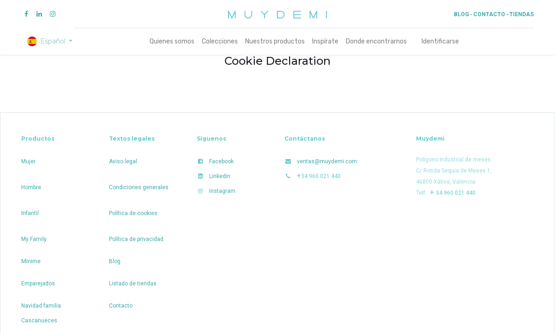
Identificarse (440, 41)
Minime (31, 261)
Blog (115, 261)
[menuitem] (172, 41)
